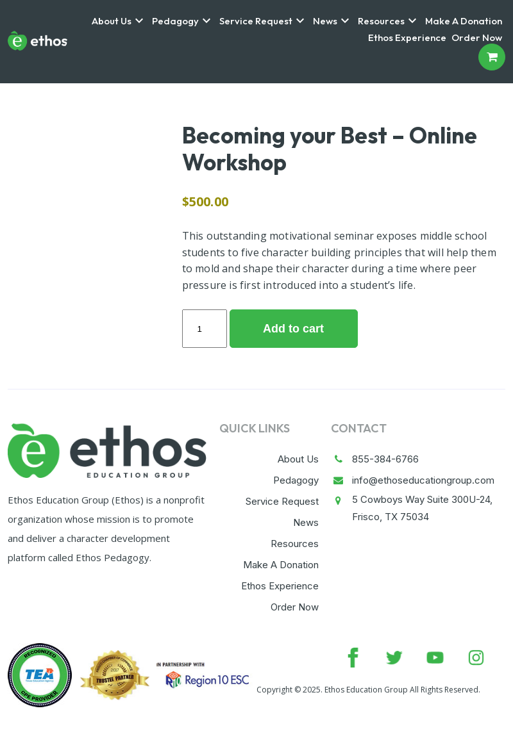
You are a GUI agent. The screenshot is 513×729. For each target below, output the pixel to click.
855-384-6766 (385, 459)
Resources (381, 21)
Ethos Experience (407, 38)
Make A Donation (463, 21)
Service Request (255, 21)
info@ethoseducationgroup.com (423, 480)
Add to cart (293, 328)
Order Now (476, 38)
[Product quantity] (204, 328)
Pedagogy (175, 21)
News (325, 21)
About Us (111, 21)
